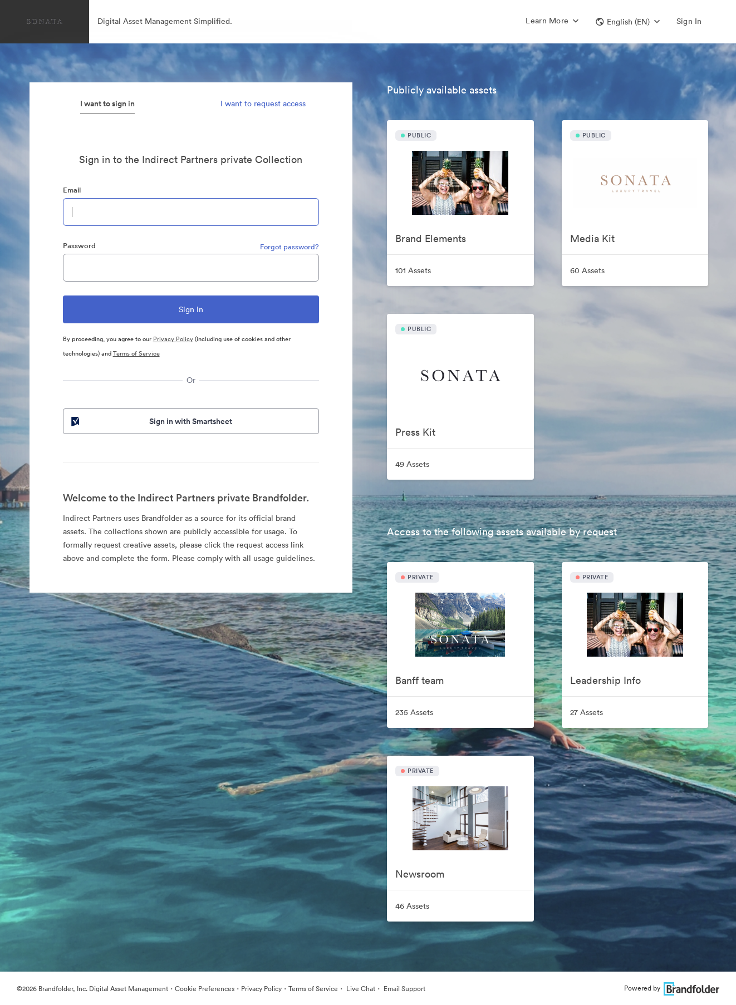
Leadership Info (605, 680)
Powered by (671, 988)
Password (79, 245)
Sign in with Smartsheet (151, 421)
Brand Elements (430, 238)
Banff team (419, 680)
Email (72, 190)
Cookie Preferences (204, 988)
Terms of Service (136, 353)
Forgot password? (289, 247)
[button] (627, 21)
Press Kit (415, 432)
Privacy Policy (173, 338)
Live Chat (360, 988)
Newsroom (419, 874)
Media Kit (592, 238)
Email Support (403, 988)
